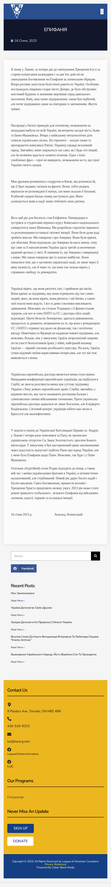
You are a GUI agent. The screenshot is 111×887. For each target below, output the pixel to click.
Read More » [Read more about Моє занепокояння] (17, 600)
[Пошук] (95, 556)
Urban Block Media (63, 867)
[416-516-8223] (9, 719)
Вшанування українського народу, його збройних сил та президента (53, 654)
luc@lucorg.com (18, 741)
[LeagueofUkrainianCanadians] (9, 750)
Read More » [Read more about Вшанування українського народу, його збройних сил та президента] (17, 662)
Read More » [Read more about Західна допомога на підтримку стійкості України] (17, 629)
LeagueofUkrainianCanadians (23, 754)
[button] (102, 11)
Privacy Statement (55, 864)
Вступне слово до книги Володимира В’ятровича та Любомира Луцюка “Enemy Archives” (54, 638)
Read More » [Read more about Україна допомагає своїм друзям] (17, 615)
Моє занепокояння (23, 593)
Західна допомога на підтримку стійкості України (41, 622)
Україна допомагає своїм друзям (31, 608)
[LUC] (9, 762)
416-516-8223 (18, 726)
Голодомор (15, 797)
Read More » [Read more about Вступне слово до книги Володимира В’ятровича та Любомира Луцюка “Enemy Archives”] (17, 647)
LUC (10, 766)
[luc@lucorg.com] (9, 734)
